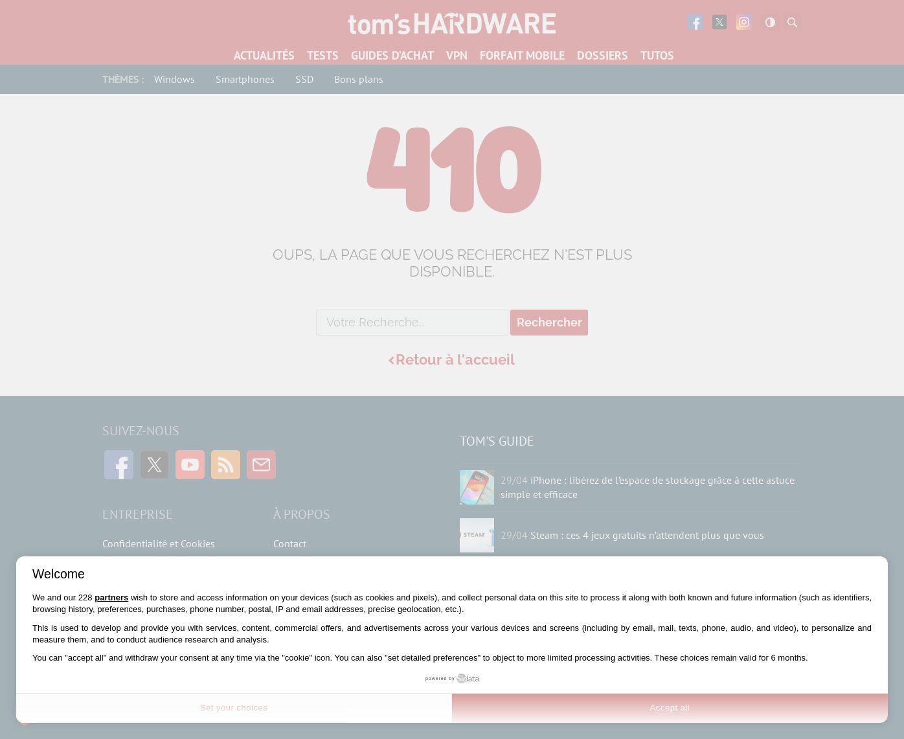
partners (111, 597)
